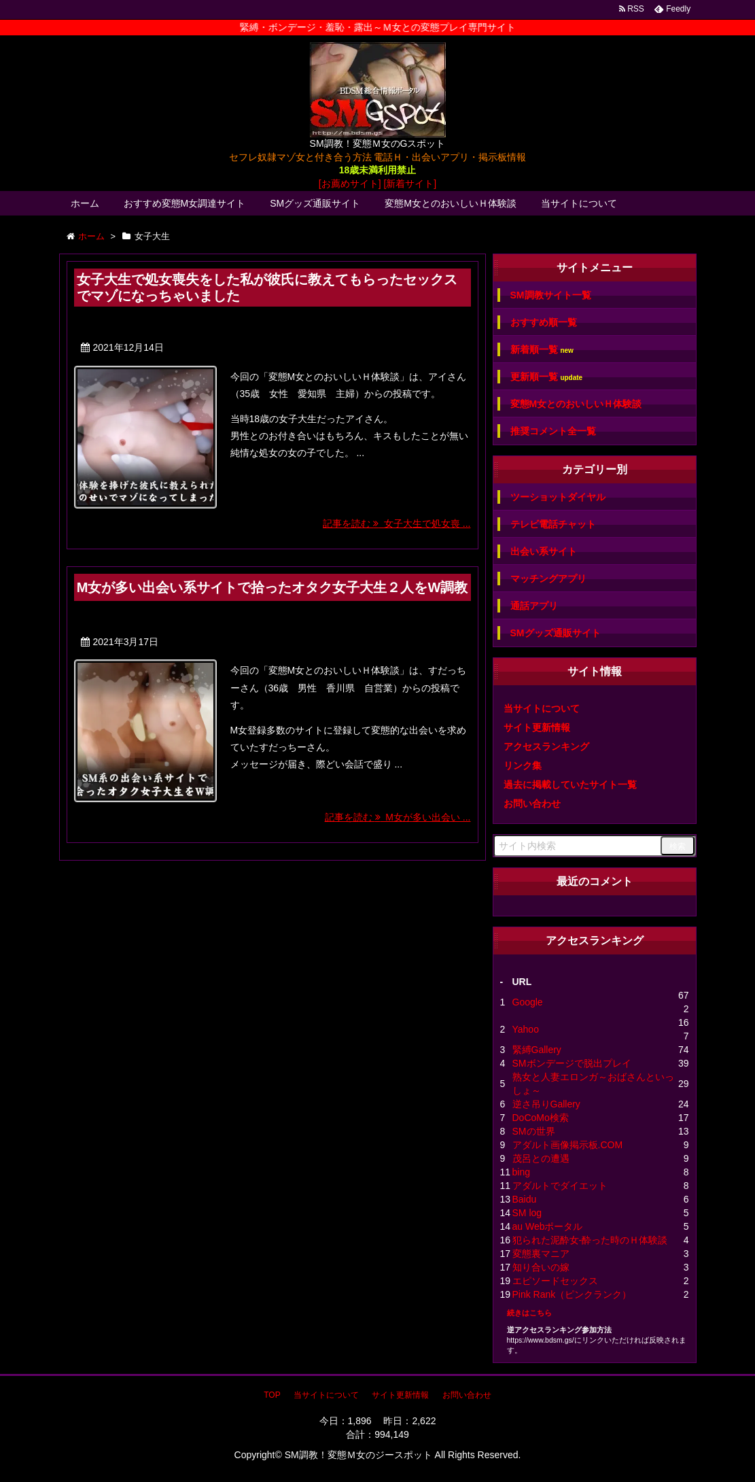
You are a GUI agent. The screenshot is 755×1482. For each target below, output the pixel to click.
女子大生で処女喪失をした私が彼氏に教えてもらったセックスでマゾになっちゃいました (267, 287)
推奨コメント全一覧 (553, 431)
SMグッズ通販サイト (315, 203)
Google (527, 1002)
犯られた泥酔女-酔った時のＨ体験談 (590, 1240)
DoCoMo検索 (540, 1117)
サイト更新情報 (537, 727)
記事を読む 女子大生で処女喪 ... (396, 523)
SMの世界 (533, 1131)
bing (521, 1172)
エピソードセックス (555, 1280)
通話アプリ (534, 605)
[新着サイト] (409, 183)
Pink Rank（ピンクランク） (572, 1294)
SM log (527, 1212)
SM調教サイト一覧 (550, 295)
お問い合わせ (532, 803)
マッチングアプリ (548, 578)
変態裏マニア (540, 1253)
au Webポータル (547, 1226)
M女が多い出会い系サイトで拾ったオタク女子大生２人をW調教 (272, 587)
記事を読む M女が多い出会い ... (398, 817)
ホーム (85, 203)
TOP (272, 1395)
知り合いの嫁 (540, 1267)
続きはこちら (529, 1313)
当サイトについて (579, 203)
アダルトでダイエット (560, 1185)
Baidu (524, 1199)
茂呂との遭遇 (540, 1158)
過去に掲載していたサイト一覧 (570, 784)
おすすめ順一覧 (543, 322)
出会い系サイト (543, 551)
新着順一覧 (542, 350)
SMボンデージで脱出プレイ (571, 1063)
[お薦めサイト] (350, 183)
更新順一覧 (546, 377)
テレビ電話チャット (553, 524)
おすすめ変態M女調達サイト (185, 203)
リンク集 (523, 765)
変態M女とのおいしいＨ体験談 (450, 203)
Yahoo (525, 1029)
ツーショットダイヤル (557, 497)
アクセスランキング (546, 746)
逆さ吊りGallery (546, 1104)
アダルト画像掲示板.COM (567, 1144)
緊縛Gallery (536, 1049)
